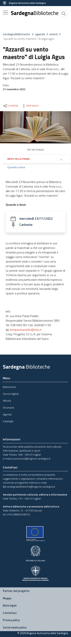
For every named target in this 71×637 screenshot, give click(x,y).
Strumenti (8, 408)
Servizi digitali (11, 394)
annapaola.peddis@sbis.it (23, 329)
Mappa (7, 598)
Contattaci (10, 613)
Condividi (10, 105)
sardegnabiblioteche (17, 34)
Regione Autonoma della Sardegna (27, 3)
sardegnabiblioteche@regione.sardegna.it (29, 486)
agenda (40, 34)
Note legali (10, 605)
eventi (53, 34)
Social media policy (15, 627)
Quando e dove (16, 167)
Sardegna (35, 12)
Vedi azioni (30, 105)
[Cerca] (63, 13)
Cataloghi (8, 421)
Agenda (7, 414)
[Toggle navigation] (5, 12)
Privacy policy (11, 620)
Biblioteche (9, 387)
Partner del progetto (16, 591)
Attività (7, 401)
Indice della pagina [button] (18, 159)
